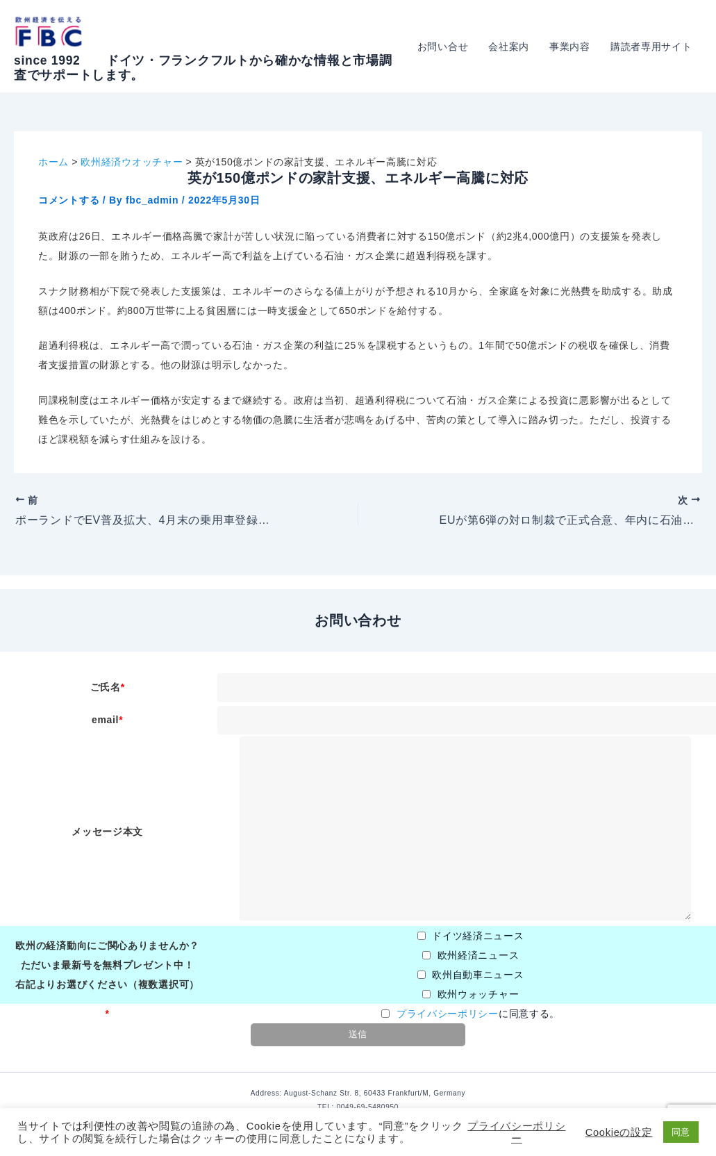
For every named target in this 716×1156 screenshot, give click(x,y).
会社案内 (510, 46)
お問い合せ (445, 46)
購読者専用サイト (651, 46)
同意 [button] (681, 1132)
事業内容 (571, 46)
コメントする (68, 200)
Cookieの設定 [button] (619, 1132)
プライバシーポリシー (448, 1013)
